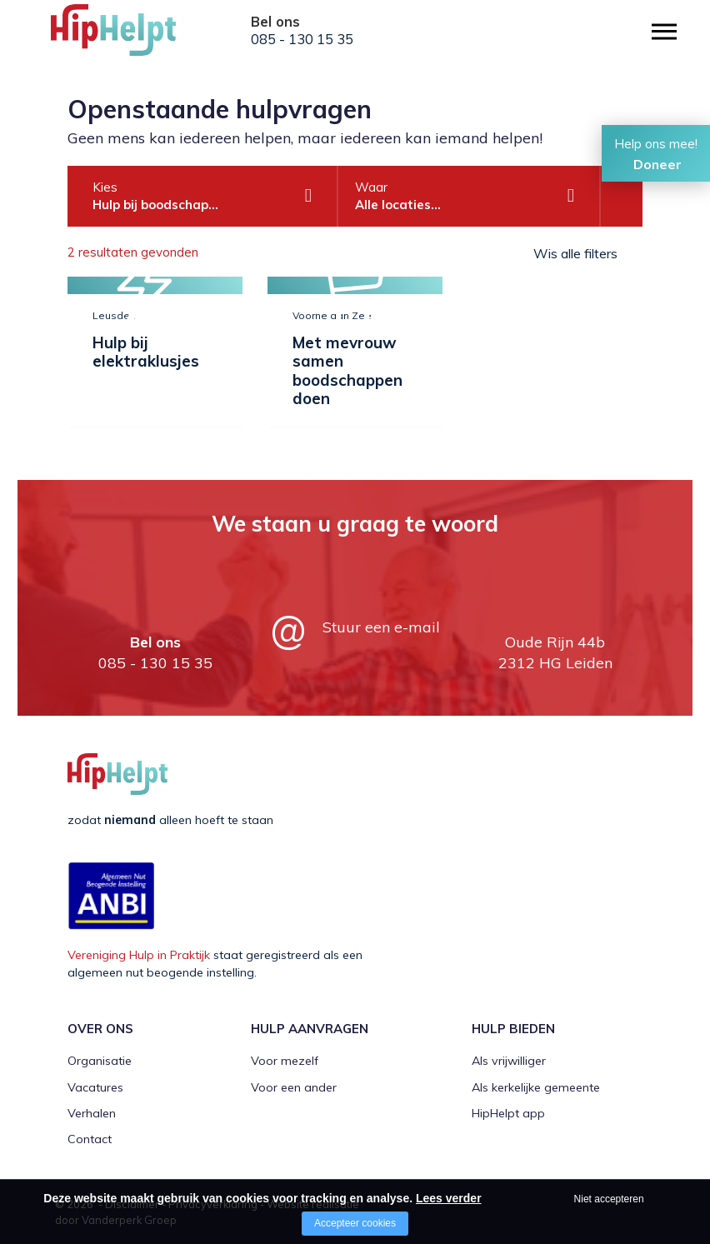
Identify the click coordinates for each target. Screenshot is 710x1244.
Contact (90, 1139)
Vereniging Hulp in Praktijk (139, 954)
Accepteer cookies (355, 1223)
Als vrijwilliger (509, 1060)
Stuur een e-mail (381, 627)
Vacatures (95, 1087)
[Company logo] (134, 37)
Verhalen (92, 1113)
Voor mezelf (284, 1060)
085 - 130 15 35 (302, 39)
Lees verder (449, 1198)
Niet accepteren (609, 1199)
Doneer (657, 164)
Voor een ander (294, 1087)
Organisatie (100, 1060)
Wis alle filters (575, 253)
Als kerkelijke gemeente (536, 1087)
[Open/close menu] (664, 31)
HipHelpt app (508, 1113)
